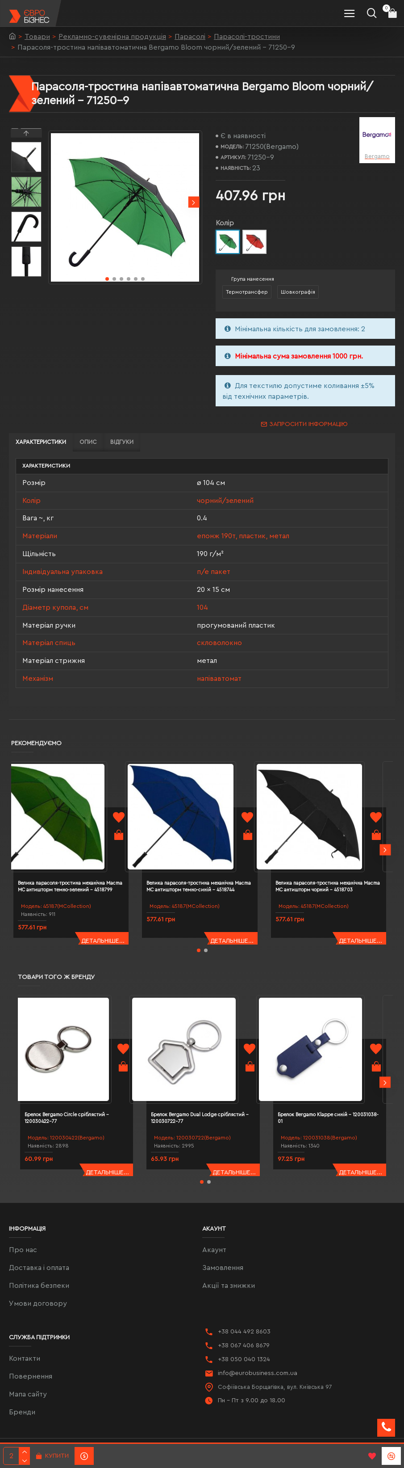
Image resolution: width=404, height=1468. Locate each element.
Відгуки (121, 442)
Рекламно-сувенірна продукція (112, 36)
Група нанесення (252, 279)
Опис (88, 442)
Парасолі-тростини (247, 36)
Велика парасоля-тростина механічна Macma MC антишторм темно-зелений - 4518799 (79, 869)
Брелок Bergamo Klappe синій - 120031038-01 (331, 1083)
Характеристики (41, 442)
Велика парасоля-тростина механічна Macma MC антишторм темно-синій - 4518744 (206, 869)
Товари (37, 36)
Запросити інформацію (308, 424)
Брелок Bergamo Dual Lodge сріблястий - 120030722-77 (200, 1083)
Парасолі (190, 36)
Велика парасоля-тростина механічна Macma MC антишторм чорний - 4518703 (335, 869)
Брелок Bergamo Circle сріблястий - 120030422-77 (84, 1083)
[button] (193, 202)
